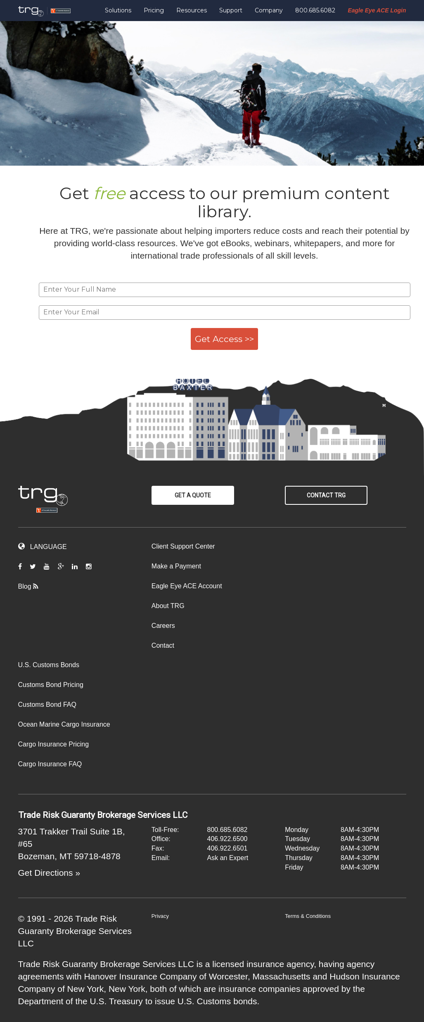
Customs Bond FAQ (47, 704)
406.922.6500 (227, 838)
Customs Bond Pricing (50, 684)
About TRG (168, 605)
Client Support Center (183, 546)
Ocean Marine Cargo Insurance (64, 724)
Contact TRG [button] (326, 495)
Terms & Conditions (308, 916)
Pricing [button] (154, 10)
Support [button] (230, 10)
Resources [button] (191, 10)
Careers (163, 625)
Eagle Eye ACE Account (187, 585)
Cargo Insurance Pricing (53, 744)
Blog (31, 586)
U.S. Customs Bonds (49, 664)
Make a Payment (176, 566)
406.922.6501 (227, 848)
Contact (163, 645)
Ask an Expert (228, 857)
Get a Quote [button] (193, 495)
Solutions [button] (118, 10)
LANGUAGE (42, 546)
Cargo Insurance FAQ (50, 764)
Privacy (160, 916)
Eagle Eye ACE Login (377, 10)
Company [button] (269, 10)
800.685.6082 (315, 10)
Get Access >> (224, 339)
